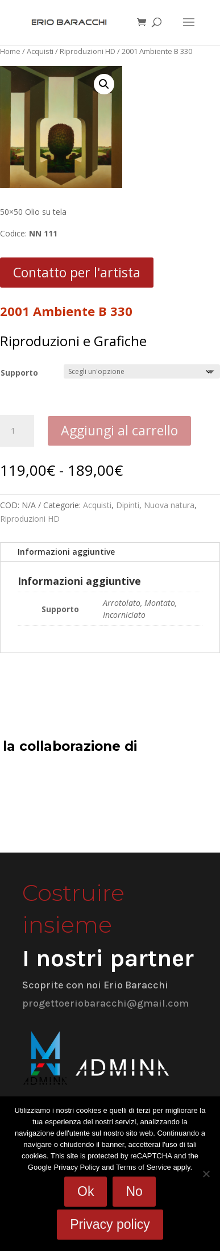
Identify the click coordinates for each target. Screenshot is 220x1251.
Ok (85, 1191)
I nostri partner (108, 958)
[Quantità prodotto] (17, 431)
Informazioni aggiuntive (66, 551)
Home (10, 51)
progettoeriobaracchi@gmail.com (105, 1003)
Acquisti (40, 51)
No (134, 1191)
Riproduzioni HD (87, 51)
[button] (104, 84)
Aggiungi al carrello (119, 430)
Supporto (19, 372)
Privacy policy (110, 1224)
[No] (205, 1173)
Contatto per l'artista (76, 272)
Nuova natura (169, 505)
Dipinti (127, 505)
